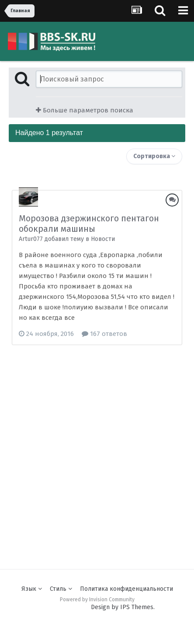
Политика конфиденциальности (126, 589)
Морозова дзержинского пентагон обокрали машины (89, 223)
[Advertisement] (97, 458)
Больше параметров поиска (84, 110)
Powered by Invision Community (97, 599)
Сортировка (154, 156)
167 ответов (104, 334)
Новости (103, 239)
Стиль (61, 589)
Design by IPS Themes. (123, 607)
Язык (31, 589)
